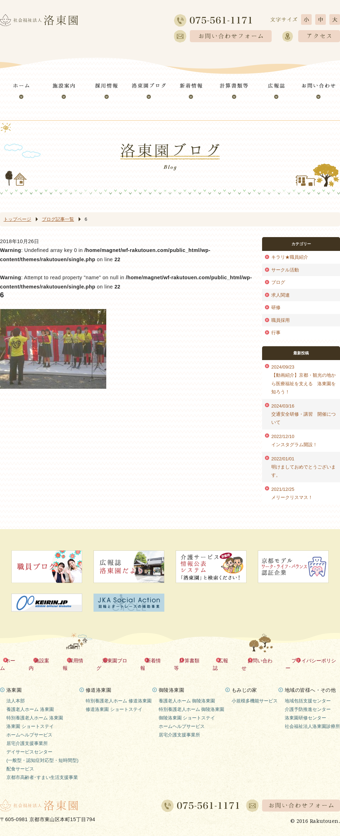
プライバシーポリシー (315, 660)
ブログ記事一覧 (58, 219)
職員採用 (280, 320)
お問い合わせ (262, 660)
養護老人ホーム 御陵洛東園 (187, 693)
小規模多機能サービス (255, 693)
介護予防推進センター (308, 701)
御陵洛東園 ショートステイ (187, 710)
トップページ (17, 219)
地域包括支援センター (308, 693)
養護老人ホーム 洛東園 (30, 701)
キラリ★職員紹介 (289, 257)
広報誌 (225, 660)
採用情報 (79, 660)
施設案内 (45, 660)
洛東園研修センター (305, 710)
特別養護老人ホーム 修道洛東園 (119, 693)
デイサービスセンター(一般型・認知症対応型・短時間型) (42, 748)
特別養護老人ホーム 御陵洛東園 (192, 701)
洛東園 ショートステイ (30, 718)
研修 (275, 307)
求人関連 (280, 295)
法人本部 (15, 693)
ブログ (278, 282)
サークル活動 (285, 270)
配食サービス (20, 761)
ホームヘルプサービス (29, 727)
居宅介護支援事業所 (27, 735)
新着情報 (156, 660)
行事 (275, 332)
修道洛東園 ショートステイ (114, 701)
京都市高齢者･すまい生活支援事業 (42, 769)
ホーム (13, 660)
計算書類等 (192, 660)
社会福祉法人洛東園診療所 (312, 718)
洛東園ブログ (117, 660)
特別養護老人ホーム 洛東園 (34, 710)
